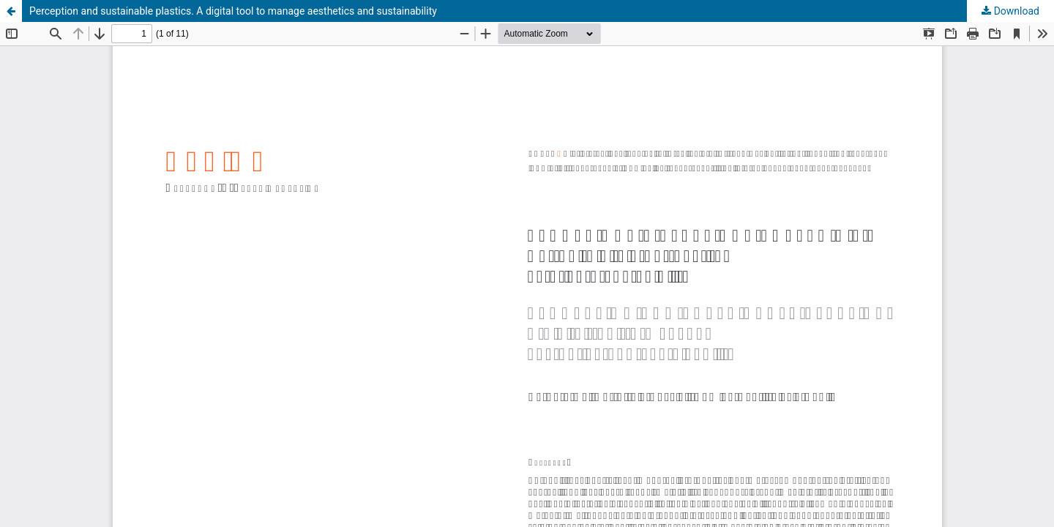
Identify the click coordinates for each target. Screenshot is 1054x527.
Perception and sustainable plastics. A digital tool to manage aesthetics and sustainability (233, 11)
